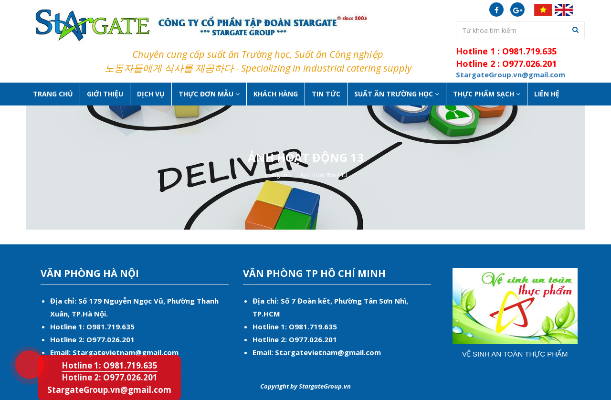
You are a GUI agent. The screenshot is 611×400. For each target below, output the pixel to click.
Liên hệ (546, 93)
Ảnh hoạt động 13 (324, 175)
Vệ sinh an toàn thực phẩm (515, 354)
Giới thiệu (105, 93)
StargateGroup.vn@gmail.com (109, 389)
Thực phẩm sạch (486, 93)
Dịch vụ (151, 93)
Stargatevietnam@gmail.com (126, 352)
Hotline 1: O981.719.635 (23, 352)
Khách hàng (275, 93)
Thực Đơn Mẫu (209, 93)
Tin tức (326, 93)
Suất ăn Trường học (396, 93)
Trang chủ (53, 93)
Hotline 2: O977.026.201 (110, 377)
